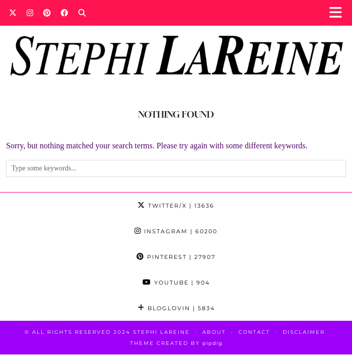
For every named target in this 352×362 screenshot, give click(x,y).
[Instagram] (30, 12)
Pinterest (176, 256)
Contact (254, 332)
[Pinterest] (47, 12)
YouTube (176, 282)
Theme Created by (176, 343)
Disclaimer (304, 332)
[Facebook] (64, 12)
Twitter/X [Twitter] (176, 205)
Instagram (176, 231)
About (214, 332)
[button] (338, 13)
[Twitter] (13, 12)
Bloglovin (176, 308)
